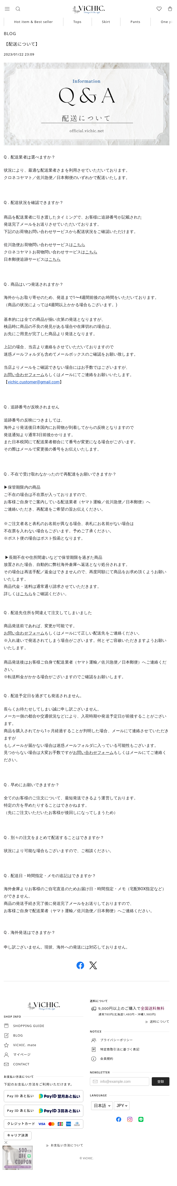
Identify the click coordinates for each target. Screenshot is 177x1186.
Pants (135, 21)
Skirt (106, 21)
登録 (160, 1081)
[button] (7, 9)
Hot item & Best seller (33, 21)
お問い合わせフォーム (24, 374)
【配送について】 (22, 44)
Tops (77, 21)
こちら (79, 244)
